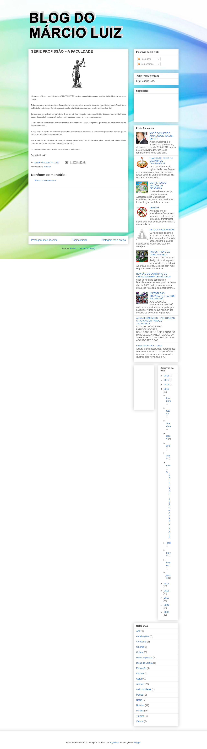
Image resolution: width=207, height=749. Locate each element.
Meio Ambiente (143, 689)
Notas (139, 700)
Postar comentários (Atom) (82, 248)
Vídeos (139, 721)
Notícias (140, 705)
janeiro (168, 576)
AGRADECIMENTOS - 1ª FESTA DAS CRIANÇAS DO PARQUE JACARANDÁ (155, 321)
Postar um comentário (45, 180)
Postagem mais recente (44, 240)
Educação (141, 668)
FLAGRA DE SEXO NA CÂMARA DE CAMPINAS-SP (161, 161)
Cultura (139, 652)
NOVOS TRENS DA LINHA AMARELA (160, 253)
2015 (167, 380)
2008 (166, 612)
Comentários (145, 64)
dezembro (168, 399)
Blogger (137, 742)
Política (140, 710)
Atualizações (142, 636)
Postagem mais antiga (113, 240)
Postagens (144, 59)
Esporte (140, 673)
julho (168, 445)
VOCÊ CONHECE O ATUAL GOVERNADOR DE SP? (162, 136)
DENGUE (154, 207)
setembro (168, 424)
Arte (138, 631)
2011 (166, 590)
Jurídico (47, 166)
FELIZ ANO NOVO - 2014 (149, 345)
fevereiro (168, 564)
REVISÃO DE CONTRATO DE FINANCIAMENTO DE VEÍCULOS (153, 275)
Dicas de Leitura (144, 663)
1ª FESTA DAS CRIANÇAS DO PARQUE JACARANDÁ (162, 296)
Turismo (140, 716)
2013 (166, 389)
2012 (166, 583)
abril (169, 543)
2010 (166, 597)
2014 (167, 384)
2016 (167, 375)
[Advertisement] (78, 209)
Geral (139, 678)
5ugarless (114, 742)
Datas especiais (144, 657)
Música (139, 694)
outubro (168, 412)
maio (168, 465)
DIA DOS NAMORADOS (162, 229)
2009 (166, 605)
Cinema (140, 647)
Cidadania (141, 641)
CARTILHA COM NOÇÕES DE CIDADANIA (158, 186)
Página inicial (79, 240)
